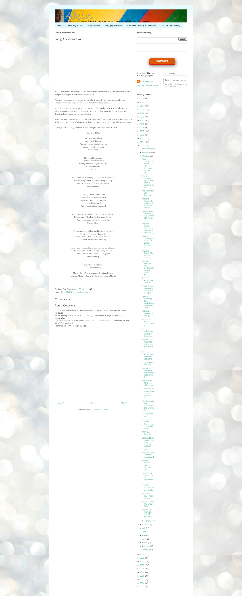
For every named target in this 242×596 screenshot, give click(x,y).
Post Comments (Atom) (98, 410)
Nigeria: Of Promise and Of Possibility (147, 513)
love (82, 292)
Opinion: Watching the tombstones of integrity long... (148, 302)
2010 (142, 561)
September (147, 521)
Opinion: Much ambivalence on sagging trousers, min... (148, 443)
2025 (142, 102)
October (145, 156)
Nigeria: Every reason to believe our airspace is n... (147, 344)
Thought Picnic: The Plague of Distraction (147, 332)
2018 (142, 128)
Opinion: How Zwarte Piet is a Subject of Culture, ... (148, 215)
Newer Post (62, 403)
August (145, 524)
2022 (142, 113)
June (144, 532)
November (146, 152)
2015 (142, 138)
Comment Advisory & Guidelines (141, 26)
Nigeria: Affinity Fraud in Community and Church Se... (148, 405)
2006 (142, 576)
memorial (88, 292)
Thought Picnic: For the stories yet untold (147, 355)
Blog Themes (94, 26)
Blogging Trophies (113, 26)
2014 (142, 142)
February (146, 546)
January (145, 550)
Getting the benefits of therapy (147, 313)
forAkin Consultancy (171, 26)
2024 (142, 106)
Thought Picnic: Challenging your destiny (148, 486)
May (144, 535)
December (146, 149)
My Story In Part (75, 26)
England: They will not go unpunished (148, 455)
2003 (142, 587)
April (144, 539)
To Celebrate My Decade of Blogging (148, 383)
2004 (142, 583)
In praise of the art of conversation (148, 322)
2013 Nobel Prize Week (148, 433)
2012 (142, 554)
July (144, 528)
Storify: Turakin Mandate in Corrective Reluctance (148, 289)
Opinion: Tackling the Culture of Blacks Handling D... (148, 242)
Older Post (125, 403)
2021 (142, 117)
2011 (142, 558)
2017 (142, 131)
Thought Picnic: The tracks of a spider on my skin (147, 203)
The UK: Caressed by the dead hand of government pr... (148, 181)
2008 (142, 569)
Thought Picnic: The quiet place (147, 280)
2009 (142, 565)
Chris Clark (65, 292)
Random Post (162, 61)
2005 (142, 579)
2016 (142, 135)
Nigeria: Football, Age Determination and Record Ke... (148, 268)
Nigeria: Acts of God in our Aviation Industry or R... (148, 372)
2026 (142, 99)
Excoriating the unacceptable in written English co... (148, 393)
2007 (142, 572)
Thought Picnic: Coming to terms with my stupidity (148, 228)
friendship (75, 292)
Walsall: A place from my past (147, 496)
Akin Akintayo (146, 81)
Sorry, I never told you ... (70, 39)
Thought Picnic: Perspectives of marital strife (148, 424)
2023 (142, 110)
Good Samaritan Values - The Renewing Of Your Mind (147, 166)
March (145, 542)
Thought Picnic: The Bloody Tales (147, 254)
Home (60, 26)
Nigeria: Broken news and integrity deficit (147, 465)
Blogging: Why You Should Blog (148, 504)
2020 (142, 120)
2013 (142, 146)
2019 (142, 124)
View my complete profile (147, 85)
